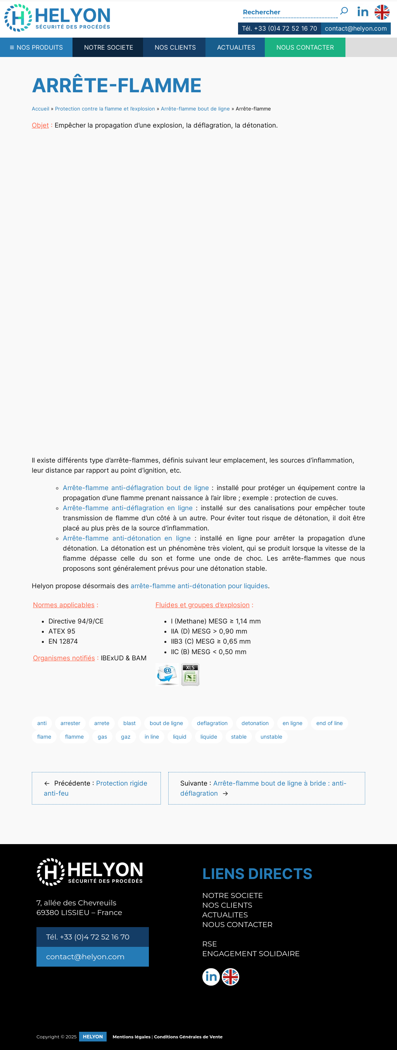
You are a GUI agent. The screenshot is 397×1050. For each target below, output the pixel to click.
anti (42, 723)
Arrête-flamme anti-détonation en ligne (127, 538)
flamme (74, 736)
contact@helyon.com (356, 28)
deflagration (212, 723)
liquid (179, 736)
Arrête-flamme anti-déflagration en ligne (128, 508)
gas (102, 736)
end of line (329, 723)
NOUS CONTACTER (305, 47)
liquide (208, 736)
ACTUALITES (236, 47)
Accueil (40, 108)
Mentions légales (131, 1037)
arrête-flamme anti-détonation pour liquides (199, 586)
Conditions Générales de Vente (188, 1037)
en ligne (292, 723)
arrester (70, 723)
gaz (126, 736)
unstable (271, 736)
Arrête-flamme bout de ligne (195, 108)
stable (239, 736)
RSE (209, 943)
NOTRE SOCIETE (108, 47)
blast (129, 723)
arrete (101, 723)
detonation (255, 723)
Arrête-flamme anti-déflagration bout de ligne (136, 488)
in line (152, 736)
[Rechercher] (344, 9)
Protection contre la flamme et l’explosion (105, 108)
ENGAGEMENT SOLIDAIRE (251, 953)
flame (44, 736)
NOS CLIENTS (175, 47)
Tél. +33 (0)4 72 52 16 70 (279, 28)
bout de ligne (166, 723)
